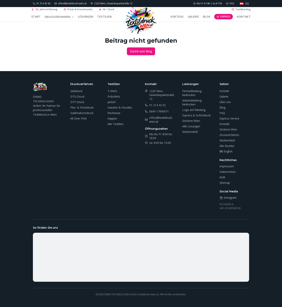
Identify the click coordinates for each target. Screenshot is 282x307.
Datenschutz (228, 172)
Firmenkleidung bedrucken (192, 93)
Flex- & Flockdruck (82, 107)
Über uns (225, 102)
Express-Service (229, 118)
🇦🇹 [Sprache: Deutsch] (242, 3)
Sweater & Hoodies (120, 107)
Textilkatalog (241, 9)
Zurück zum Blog (141, 51)
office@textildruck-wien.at (161, 119)
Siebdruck (76, 91)
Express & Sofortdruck (196, 115)
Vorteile (177, 16)
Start (36, 16)
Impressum (227, 166)
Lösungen (85, 16)
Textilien (104, 16)
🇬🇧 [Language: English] (247, 3)
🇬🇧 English (226, 151)
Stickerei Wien (191, 121)
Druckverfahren (59, 17)
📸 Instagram (228, 197)
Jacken (112, 102)
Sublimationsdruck (81, 113)
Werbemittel (190, 132)
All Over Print (78, 118)
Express (223, 16)
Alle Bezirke (227, 146)
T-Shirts (112, 91)
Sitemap (225, 183)
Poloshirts (114, 96)
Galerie (193, 16)
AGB (222, 177)
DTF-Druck (77, 102)
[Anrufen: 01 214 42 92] (42, 3)
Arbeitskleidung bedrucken (192, 102)
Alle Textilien (115, 124)
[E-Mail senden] (70, 3)
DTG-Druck (77, 96)
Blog (206, 16)
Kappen (112, 118)
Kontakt (244, 16)
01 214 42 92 (157, 105)
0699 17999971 (159, 111)
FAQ (222, 113)
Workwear (114, 113)
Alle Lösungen (191, 126)
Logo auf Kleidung (193, 110)
